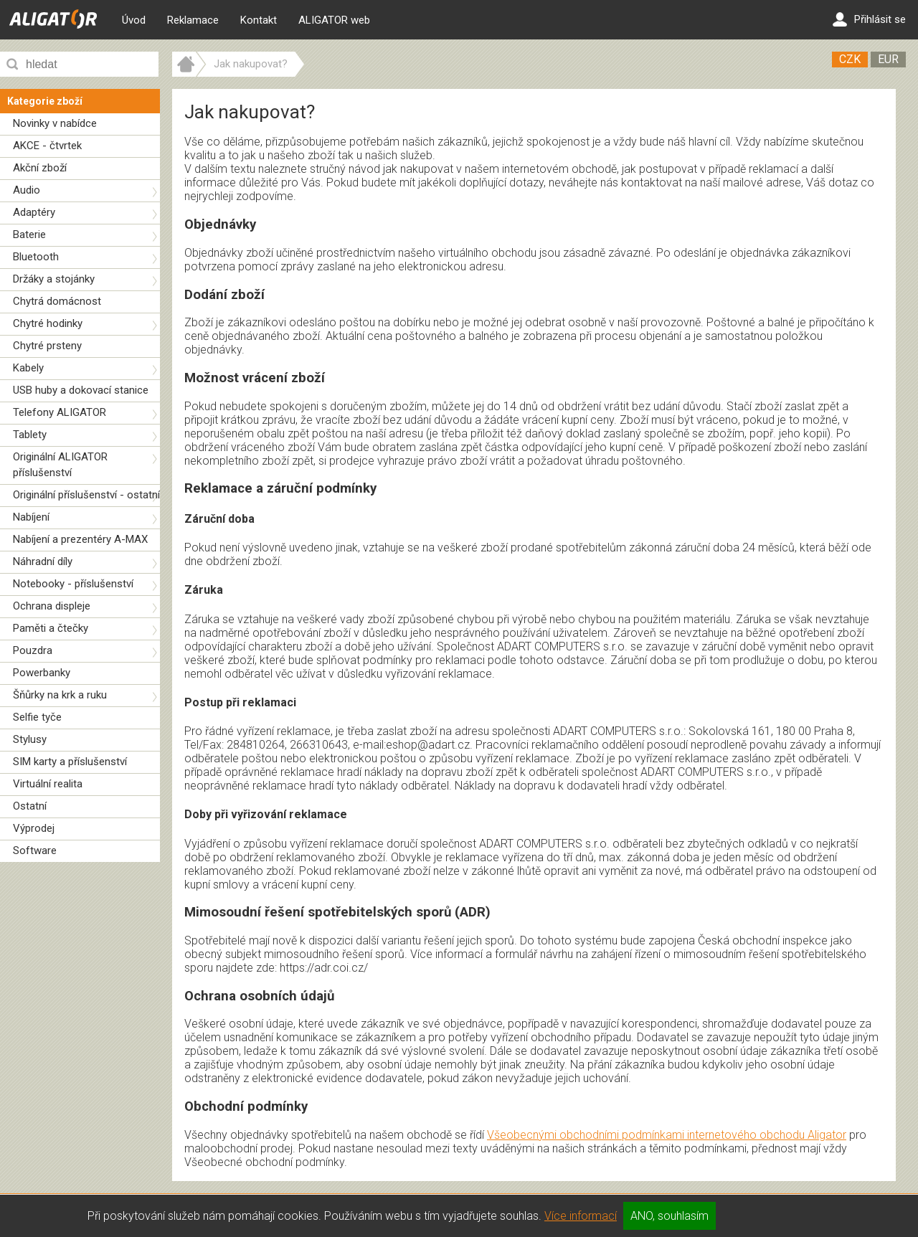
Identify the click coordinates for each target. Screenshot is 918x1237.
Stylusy (30, 739)
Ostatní (30, 806)
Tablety (30, 434)
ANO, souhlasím (669, 1216)
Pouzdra (32, 650)
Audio (26, 190)
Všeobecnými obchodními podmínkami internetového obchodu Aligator (666, 1135)
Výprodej (34, 828)
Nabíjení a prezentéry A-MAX (80, 539)
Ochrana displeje (51, 605)
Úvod (134, 20)
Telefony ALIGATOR (59, 412)
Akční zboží (40, 167)
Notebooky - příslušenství (73, 583)
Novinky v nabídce (55, 123)
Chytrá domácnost (57, 301)
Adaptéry (34, 212)
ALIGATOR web (334, 20)
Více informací (580, 1216)
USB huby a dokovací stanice (80, 390)
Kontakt (258, 20)
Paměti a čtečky (50, 628)
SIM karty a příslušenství (70, 761)
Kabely (28, 367)
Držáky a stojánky (54, 278)
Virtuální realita (47, 783)
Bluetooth (36, 256)
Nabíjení (31, 517)
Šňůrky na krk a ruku (60, 694)
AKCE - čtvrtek (47, 145)
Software (35, 850)
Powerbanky (41, 672)
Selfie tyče (37, 717)
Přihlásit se (869, 19)
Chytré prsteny (47, 345)
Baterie (29, 234)
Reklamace (193, 20)
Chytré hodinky (47, 323)
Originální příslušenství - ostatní (86, 494)
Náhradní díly (42, 561)
